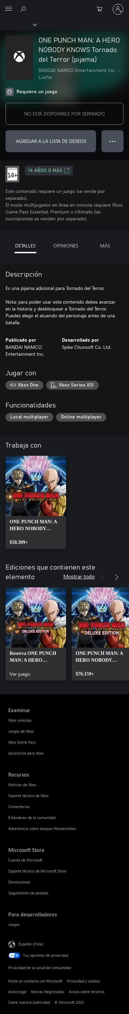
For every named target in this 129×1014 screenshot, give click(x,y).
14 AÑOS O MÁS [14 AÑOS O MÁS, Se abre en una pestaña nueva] (48, 170)
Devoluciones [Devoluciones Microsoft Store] (19, 882)
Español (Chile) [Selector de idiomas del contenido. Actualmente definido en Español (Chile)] (31, 944)
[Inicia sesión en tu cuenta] (118, 9)
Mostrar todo (79, 576)
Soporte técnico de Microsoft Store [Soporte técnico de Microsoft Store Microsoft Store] (37, 871)
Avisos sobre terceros (87, 991)
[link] (36, 502)
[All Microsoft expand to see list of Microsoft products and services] (8, 9)
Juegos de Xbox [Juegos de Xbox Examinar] (21, 731)
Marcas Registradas (47, 991)
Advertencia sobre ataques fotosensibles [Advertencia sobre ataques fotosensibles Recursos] (42, 828)
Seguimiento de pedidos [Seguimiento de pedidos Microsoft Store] (28, 893)
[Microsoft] (64, 5)
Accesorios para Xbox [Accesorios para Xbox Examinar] (26, 753)
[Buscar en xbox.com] (24, 8)
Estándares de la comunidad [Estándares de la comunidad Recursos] (31, 817)
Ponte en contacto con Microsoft (35, 981)
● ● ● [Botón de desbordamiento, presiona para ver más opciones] (112, 141)
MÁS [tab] (105, 245)
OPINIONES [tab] (65, 245)
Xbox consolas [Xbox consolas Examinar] (20, 720)
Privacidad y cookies (83, 981)
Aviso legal (17, 991)
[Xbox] (18, 24)
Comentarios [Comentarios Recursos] (19, 806)
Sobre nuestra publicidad (29, 1002)
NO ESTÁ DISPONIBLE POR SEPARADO (64, 113)
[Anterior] (103, 577)
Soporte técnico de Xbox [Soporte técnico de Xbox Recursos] (28, 795)
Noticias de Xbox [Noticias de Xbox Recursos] (22, 784)
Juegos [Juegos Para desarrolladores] (14, 924)
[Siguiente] (116, 577)
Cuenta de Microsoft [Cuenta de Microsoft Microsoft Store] (25, 860)
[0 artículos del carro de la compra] (101, 9)
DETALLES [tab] (25, 245)
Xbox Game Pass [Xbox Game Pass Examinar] (22, 742)
